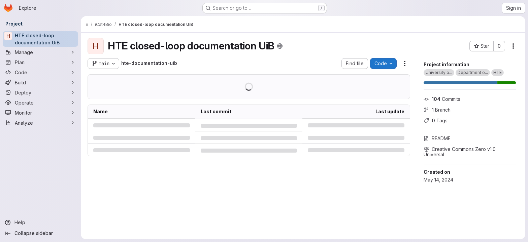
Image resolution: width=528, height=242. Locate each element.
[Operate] (40, 102)
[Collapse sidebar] (40, 233)
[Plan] (40, 62)
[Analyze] (40, 122)
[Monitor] (40, 112)
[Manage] (40, 52)
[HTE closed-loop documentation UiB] (40, 39)
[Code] (40, 72)
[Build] (40, 82)
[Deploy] (40, 92)
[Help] (40, 222)
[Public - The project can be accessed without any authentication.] (280, 46)
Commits (442, 99)
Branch (437, 110)
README (437, 138)
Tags (436, 120)
